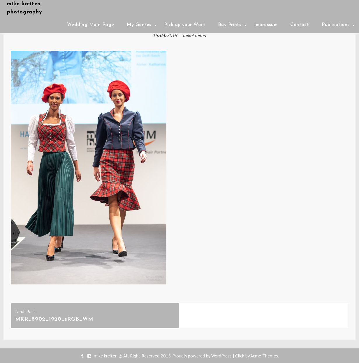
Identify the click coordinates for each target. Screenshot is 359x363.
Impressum (265, 24)
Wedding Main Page (90, 24)
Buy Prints (229, 24)
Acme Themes (264, 356)
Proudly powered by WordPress (202, 356)
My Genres (139, 24)
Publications (335, 24)
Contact (299, 24)
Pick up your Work (184, 24)
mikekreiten (194, 35)
